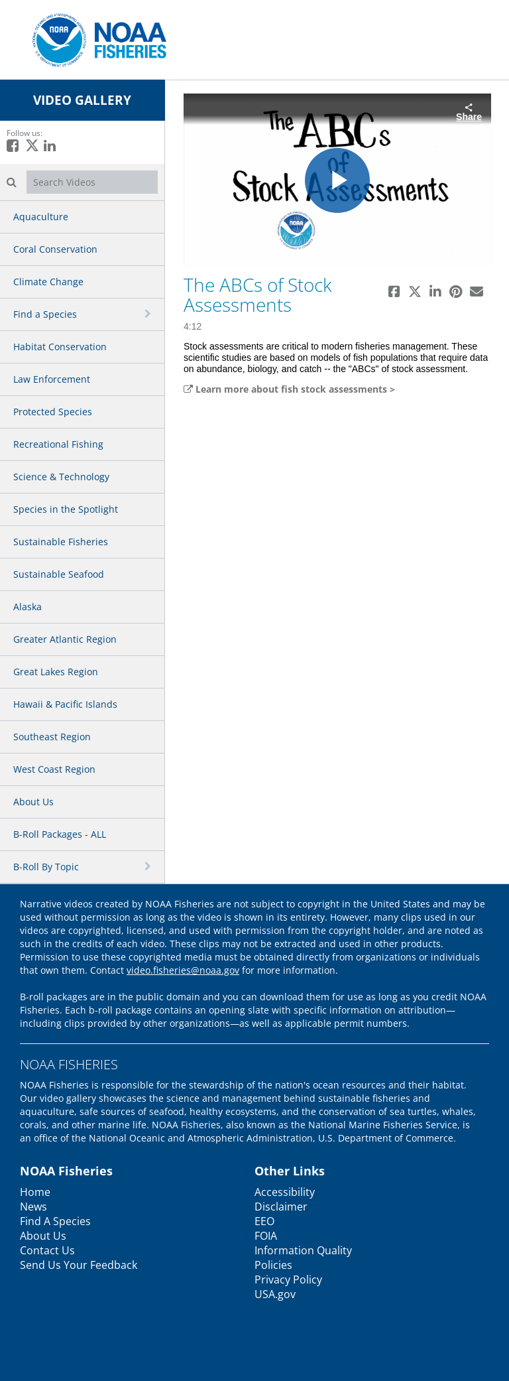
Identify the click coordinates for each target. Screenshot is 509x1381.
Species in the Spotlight (65, 509)
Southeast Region (52, 736)
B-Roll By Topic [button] (46, 866)
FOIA (265, 1235)
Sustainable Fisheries (60, 541)
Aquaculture (40, 216)
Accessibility (284, 1192)
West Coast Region (54, 769)
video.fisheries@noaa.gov (183, 970)
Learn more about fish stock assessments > (289, 389)
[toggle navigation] (149, 313)
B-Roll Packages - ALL (59, 834)
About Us (33, 801)
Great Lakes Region (55, 671)
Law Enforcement (51, 379)
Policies (273, 1265)
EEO (264, 1221)
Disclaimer (281, 1206)
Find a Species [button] (45, 314)
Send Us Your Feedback (78, 1265)
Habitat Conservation (60, 346)
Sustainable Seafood (58, 574)
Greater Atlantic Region (65, 639)
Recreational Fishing (58, 444)
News (33, 1206)
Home (35, 1192)
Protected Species (52, 411)
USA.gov (275, 1294)
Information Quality (303, 1250)
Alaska (27, 606)
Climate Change (48, 281)
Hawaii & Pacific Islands (65, 704)
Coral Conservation (55, 249)
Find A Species (55, 1221)
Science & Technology (61, 476)
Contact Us (47, 1250)
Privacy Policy (288, 1279)
